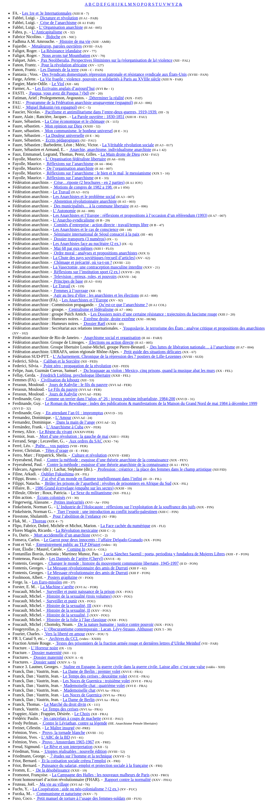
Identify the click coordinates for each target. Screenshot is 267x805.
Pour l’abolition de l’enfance (76, 516)
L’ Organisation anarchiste (61, 27)
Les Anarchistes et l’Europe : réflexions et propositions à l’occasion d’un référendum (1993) (130, 215)
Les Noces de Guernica (82, 695)
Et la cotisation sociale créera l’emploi (73, 761)
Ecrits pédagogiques (62, 140)
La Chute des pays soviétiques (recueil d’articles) (94, 257)
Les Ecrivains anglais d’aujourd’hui (65, 88)
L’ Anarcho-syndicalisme (74, 220)
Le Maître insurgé (59, 728)
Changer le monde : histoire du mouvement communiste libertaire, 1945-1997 (113, 563)
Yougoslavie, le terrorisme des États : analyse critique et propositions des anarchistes (193, 328)
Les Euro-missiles (47, 582)
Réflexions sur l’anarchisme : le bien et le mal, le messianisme (98, 173)
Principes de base (68, 281)
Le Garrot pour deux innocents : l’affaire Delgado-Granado (93, 540)
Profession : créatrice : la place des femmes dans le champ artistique (154, 469)
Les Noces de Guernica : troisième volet (96, 681)
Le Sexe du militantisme (91, 493)
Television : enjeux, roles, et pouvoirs (85, 276)
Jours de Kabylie (62, 394)
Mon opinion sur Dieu (63, 126)
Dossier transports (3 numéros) (79, 239)
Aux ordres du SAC (85, 441)
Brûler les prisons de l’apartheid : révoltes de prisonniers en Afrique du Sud (107, 483)
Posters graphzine (62, 577)
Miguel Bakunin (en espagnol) (51, 107)
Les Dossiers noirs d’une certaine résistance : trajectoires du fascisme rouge (154, 314)
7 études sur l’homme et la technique (80, 756)
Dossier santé (44, 662)
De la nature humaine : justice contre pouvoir (115, 624)
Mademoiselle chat (79, 690)
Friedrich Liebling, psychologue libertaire (74, 375)
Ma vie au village (54, 784)
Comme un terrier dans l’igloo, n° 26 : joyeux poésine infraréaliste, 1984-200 (110, 398)
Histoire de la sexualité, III (68, 605)
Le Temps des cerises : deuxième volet (95, 676)
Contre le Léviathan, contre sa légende (74, 723)
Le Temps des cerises (61, 709)
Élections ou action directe (111, 342)
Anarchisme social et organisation (112, 337)
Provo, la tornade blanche (63, 732)
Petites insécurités (68, 502)
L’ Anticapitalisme (47, 32)
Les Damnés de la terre (59, 69)
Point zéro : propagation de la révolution (77, 366)
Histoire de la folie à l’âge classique (76, 619)
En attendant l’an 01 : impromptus (74, 413)
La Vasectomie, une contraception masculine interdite (98, 267)
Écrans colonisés (50, 497)
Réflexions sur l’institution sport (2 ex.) (86, 272)
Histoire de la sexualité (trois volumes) (79, 596)
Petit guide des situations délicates (152, 351)
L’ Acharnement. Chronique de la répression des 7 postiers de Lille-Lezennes (117, 356)
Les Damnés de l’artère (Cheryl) (76, 558)
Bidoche (52, 36)
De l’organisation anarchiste (70, 168)
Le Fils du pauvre (62, 389)
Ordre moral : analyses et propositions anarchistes (95, 253)
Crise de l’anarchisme (58, 22)
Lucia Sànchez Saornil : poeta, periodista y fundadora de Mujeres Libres (164, 554)
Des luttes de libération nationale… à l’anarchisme (192, 347)
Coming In (75, 549)
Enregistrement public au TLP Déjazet (67, 544)
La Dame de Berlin (79, 699)
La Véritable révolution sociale (128, 145)
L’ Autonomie (64, 210)
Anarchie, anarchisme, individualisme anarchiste (110, 149)
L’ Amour (63, 417)
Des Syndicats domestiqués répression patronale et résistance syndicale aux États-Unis (114, 74)
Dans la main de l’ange (75, 422)
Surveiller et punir (61, 601)
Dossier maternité (46, 652)
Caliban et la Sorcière (61, 361)
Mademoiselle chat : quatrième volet (94, 685)
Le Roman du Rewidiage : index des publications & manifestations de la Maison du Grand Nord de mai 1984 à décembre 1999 (151, 403)
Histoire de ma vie (74, 41)
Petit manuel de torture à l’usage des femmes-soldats (80, 798)
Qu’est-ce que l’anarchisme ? (123, 304)
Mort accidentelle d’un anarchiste (61, 535)
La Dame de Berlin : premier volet (91, 671)
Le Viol (58, 83)
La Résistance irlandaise (61, 51)
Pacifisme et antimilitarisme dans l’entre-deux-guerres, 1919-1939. (101, 112)
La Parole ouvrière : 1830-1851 (98, 116)
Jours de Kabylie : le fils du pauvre (78, 384)
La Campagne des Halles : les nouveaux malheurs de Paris (101, 775)
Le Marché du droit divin (65, 704)
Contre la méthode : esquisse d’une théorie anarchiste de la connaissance (107, 460)
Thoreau (38, 521)
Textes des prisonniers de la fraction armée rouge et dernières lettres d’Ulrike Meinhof (127, 643)
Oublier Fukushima (57, 474)
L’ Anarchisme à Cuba (64, 427)
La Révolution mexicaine (77, 530)
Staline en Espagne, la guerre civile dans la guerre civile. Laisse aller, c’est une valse (133, 666)
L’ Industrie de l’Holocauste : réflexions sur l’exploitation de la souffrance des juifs (125, 507)
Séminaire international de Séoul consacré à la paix (96, 234)
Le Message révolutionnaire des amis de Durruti (87, 568)
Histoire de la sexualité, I (67, 615)
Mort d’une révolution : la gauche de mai (73, 436)
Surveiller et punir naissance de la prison (80, 591)
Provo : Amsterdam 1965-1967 (67, 742)
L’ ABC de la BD (55, 737)
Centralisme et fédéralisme (90, 309)
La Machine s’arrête (57, 587)
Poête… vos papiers (51, 446)
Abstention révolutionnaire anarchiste (85, 201)
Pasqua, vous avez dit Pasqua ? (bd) (58, 93)
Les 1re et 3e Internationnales (47, 13)
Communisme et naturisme (59, 793)
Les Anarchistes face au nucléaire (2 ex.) (87, 243)
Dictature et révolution (58, 18)
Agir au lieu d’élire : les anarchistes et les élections (96, 295)
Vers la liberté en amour (64, 634)
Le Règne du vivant (55, 431)
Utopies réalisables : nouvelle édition (75, 751)
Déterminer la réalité (106, 98)
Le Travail (61, 192)
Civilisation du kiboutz (59, 380)
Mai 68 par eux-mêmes (73, 248)
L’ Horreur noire (44, 648)
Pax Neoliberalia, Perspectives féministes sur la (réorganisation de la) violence (106, 60)
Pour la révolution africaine (63, 65)
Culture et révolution (89, 455)
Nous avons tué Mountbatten (65, 55)
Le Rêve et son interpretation (68, 746)
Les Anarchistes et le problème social (84, 196)
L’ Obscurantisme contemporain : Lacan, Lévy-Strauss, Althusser (98, 629)
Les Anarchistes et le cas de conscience (86, 229)
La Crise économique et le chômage (75, 121)
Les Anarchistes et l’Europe (85, 300)
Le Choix (82, 713)
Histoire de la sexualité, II (68, 610)
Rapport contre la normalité (127, 779)
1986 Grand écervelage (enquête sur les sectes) (74, 488)
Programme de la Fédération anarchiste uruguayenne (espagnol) (79, 102)
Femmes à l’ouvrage (70, 290)
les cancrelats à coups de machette (72, 718)
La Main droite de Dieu (120, 154)
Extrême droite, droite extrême (109, 319)
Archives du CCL (63, 638)
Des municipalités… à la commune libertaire (91, 206)
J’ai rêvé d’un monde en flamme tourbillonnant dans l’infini (91, 478)
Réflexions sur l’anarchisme (70, 163)
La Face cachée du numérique (125, 525)
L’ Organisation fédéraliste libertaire (76, 159)
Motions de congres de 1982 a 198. (83, 187)
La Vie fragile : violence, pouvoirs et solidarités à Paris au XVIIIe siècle (100, 79)
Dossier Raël (94, 323)
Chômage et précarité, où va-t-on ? (82, 262)
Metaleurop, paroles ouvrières (56, 46)
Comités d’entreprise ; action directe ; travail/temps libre (101, 225)
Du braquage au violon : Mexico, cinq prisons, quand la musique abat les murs (149, 370)
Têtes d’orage (56, 450)
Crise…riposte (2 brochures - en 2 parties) (89, 182)
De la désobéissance (52, 770)
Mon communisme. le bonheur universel (78, 131)
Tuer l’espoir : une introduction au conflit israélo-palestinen (106, 511)
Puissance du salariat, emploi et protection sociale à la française (94, 765)
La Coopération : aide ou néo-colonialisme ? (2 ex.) (75, 789)
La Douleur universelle (65, 135)
